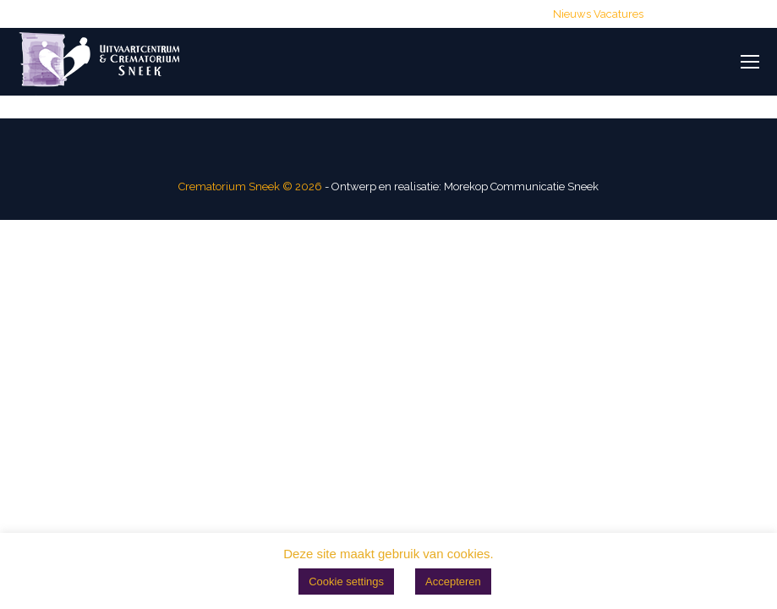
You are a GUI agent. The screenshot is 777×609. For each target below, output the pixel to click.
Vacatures (618, 14)
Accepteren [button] (453, 581)
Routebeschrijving (490, 14)
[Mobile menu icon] (750, 62)
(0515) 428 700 (207, 14)
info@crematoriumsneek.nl (345, 14)
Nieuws (572, 14)
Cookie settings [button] (346, 581)
